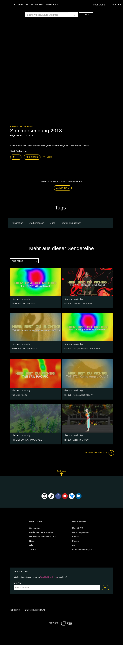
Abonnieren (32, 157)
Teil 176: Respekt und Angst (76, 303)
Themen (87, 15)
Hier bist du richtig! (21, 126)
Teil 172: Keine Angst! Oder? (77, 394)
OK (105, 587)
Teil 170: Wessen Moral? (75, 439)
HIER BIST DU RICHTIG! (23, 347)
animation (18, 222)
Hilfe (31, 544)
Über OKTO (77, 527)
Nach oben (61, 472)
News (31, 540)
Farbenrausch (37, 222)
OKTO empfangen (80, 531)
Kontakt (75, 536)
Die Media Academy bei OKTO (43, 536)
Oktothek (19, 5)
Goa (53, 222)
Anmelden (62, 187)
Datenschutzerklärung (35, 609)
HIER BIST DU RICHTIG (22, 303)
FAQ (74, 544)
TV (28, 5)
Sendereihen (35, 527)
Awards (32, 549)
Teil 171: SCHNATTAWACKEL (25, 439)
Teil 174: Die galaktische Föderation (80, 347)
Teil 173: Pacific (18, 394)
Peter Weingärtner (72, 222)
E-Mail (17, 582)
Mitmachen (37, 5)
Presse (75, 540)
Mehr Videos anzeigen (98, 452)
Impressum (15, 609)
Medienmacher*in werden (41, 531)
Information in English (82, 549)
